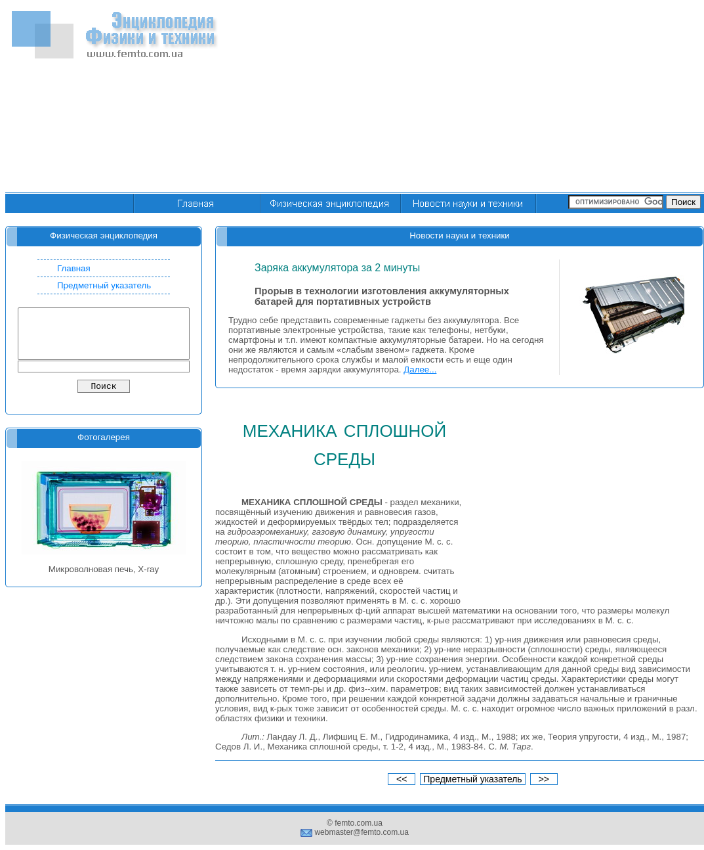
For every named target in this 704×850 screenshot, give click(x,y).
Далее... (420, 369)
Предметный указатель (104, 285)
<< (401, 779)
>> (544, 779)
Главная (74, 268)
